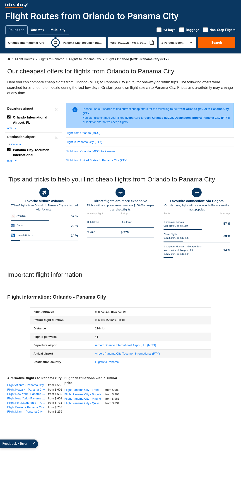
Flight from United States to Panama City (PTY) (97, 160)
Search (216, 42)
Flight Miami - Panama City (25, 411)
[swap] (55, 42)
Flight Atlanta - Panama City (25, 385)
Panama (16, 144)
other (12, 128)
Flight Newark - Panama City (26, 389)
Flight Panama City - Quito (82, 403)
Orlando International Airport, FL (30, 119)
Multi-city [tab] (58, 30)
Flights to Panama (107, 362)
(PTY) (127, 353)
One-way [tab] (37, 30)
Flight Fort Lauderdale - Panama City (27, 402)
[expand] (4, 443)
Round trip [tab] (16, 30)
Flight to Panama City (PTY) (84, 142)
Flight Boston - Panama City (25, 407)
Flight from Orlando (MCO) (83, 133)
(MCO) (125, 345)
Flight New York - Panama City (27, 394)
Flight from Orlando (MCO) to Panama (91, 151)
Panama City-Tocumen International (31, 152)
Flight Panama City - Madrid (83, 398)
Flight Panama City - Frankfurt (84, 389)
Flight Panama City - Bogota (83, 394)
